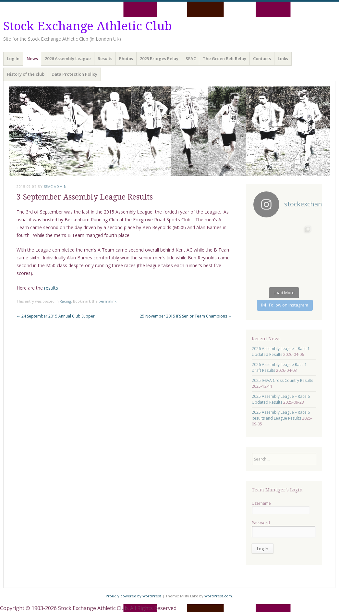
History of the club (25, 74)
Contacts (262, 58)
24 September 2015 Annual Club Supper (56, 316)
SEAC (191, 58)
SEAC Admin (55, 186)
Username (261, 503)
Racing (65, 301)
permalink (107, 301)
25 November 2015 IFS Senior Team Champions (186, 316)
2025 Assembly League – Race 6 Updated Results (281, 399)
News (32, 58)
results (51, 288)
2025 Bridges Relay (159, 58)
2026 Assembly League (68, 58)
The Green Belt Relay (224, 58)
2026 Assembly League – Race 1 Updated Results (281, 351)
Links (283, 58)
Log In (13, 58)
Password (261, 523)
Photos (126, 58)
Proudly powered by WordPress (133, 595)
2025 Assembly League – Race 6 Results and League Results (281, 415)
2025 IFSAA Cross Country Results (282, 380)
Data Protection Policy (74, 74)
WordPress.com (218, 595)
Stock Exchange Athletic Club (87, 26)
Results (105, 58)
